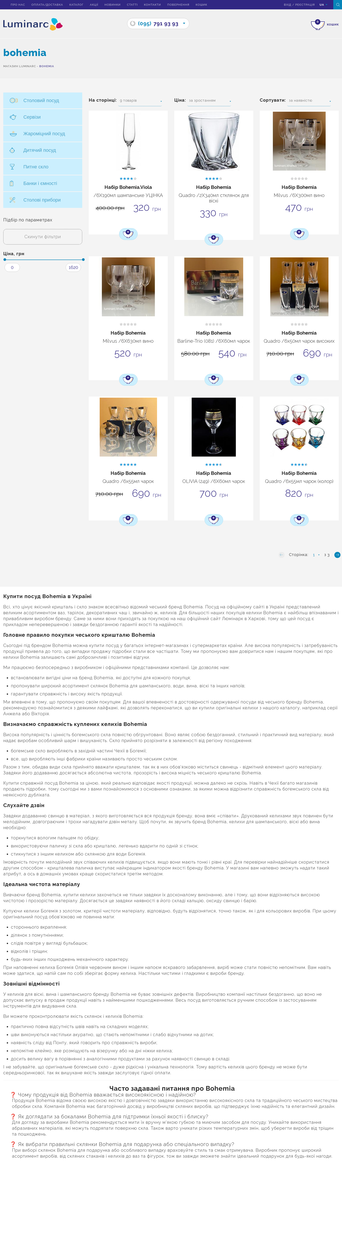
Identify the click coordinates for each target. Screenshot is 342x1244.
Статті (132, 4)
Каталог (76, 4)
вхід (287, 4)
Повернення (178, 4)
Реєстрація (305, 4)
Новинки (112, 4)
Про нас (18, 4)
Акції (94, 4)
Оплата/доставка (47, 4)
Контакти (152, 4)
